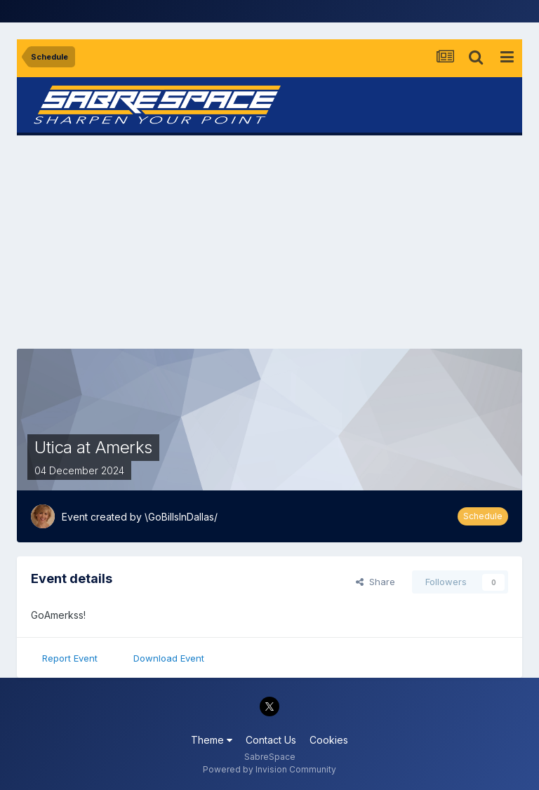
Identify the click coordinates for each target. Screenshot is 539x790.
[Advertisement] (269, 242)
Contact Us (271, 740)
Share (375, 581)
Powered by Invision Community (269, 769)
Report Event (70, 658)
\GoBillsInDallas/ (181, 517)
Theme (211, 740)
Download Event (168, 658)
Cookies (329, 740)
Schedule (483, 516)
